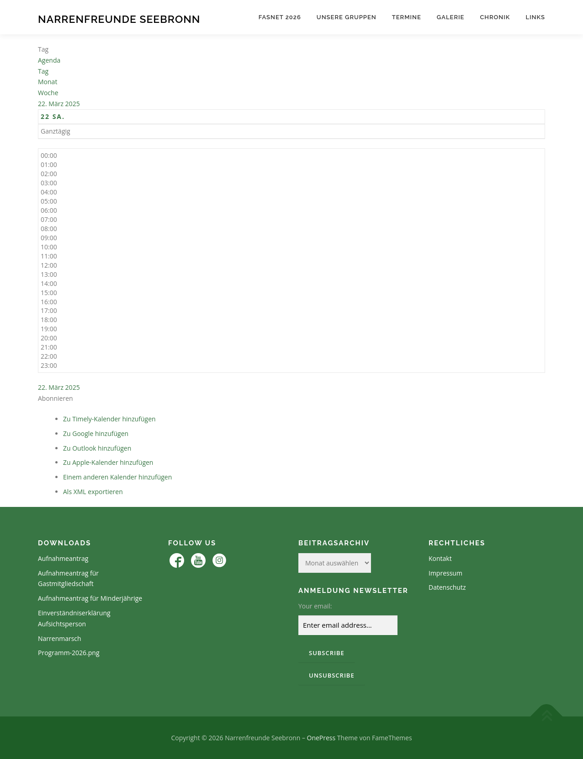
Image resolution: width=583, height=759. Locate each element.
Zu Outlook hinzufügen (97, 448)
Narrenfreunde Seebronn (119, 18)
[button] (55, 398)
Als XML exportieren (93, 491)
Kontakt (440, 558)
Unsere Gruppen (346, 17)
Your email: (315, 606)
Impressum (445, 573)
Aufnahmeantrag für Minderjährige (90, 598)
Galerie (451, 17)
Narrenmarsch (59, 638)
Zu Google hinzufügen (95, 433)
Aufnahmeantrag (63, 558)
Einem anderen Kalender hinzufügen (117, 477)
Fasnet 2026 (280, 17)
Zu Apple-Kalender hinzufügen (108, 462)
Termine (406, 17)
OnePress (321, 737)
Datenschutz (447, 587)
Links (535, 17)
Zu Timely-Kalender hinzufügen (109, 418)
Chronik (495, 17)
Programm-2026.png (69, 652)
